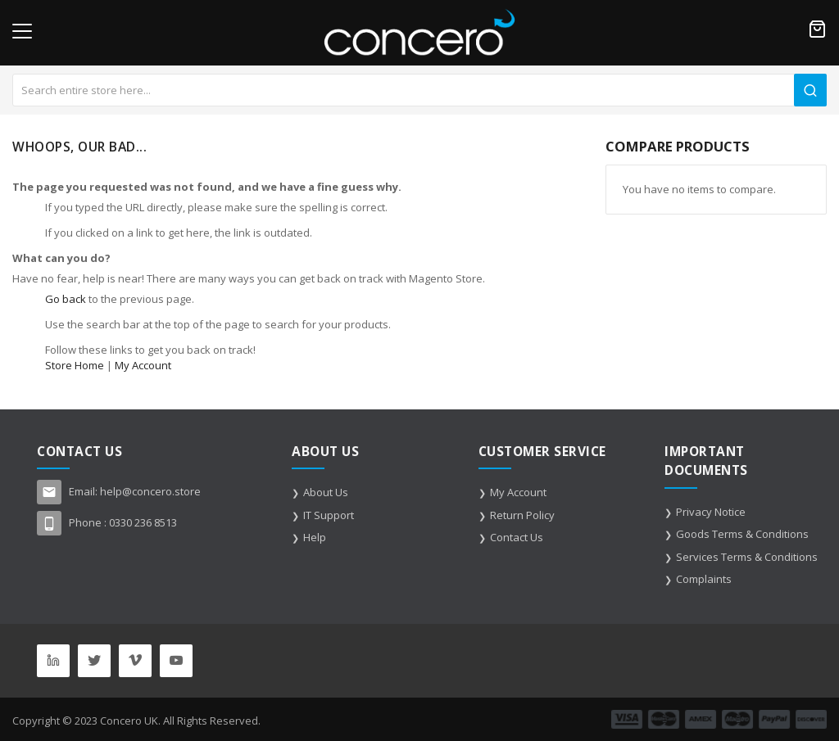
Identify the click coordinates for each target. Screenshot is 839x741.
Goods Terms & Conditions (742, 533)
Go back (65, 298)
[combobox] (419, 90)
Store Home (74, 365)
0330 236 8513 (143, 522)
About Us (325, 492)
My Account (143, 365)
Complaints (704, 579)
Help (314, 537)
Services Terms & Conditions (747, 556)
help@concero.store (150, 491)
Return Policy (522, 515)
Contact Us (516, 537)
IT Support (328, 515)
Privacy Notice (711, 511)
